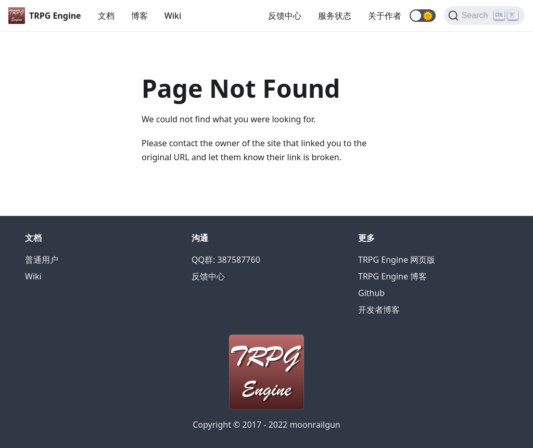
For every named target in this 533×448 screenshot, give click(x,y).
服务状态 (334, 15)
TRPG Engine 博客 (392, 276)
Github (371, 293)
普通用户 (41, 259)
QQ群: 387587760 (226, 259)
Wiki (173, 15)
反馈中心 (284, 15)
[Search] (484, 15)
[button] (423, 15)
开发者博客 (379, 309)
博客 (139, 15)
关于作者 (384, 15)
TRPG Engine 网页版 (396, 259)
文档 (106, 15)
